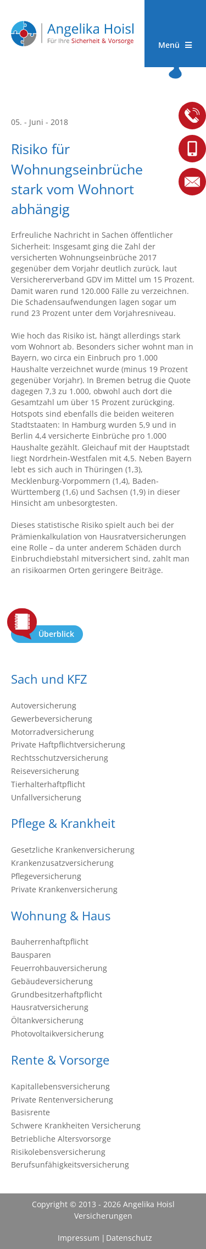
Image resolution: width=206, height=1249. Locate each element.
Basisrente (30, 1112)
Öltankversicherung (47, 1020)
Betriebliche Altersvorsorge (61, 1138)
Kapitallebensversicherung (60, 1086)
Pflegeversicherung (46, 876)
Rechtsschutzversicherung (59, 757)
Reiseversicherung (45, 771)
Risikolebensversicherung (58, 1152)
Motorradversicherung (52, 732)
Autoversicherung (43, 705)
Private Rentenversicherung (62, 1099)
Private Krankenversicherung (64, 889)
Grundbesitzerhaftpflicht (56, 994)
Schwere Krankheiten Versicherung (76, 1125)
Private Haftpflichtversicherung (68, 744)
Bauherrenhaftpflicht (49, 941)
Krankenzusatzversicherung (62, 863)
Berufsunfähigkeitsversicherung (70, 1164)
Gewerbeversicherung (51, 718)
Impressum (78, 1237)
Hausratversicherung (49, 1007)
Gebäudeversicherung (52, 981)
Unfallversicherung (46, 797)
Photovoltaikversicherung (57, 1033)
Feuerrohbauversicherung (59, 968)
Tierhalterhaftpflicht (48, 784)
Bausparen (31, 955)
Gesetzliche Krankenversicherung (73, 849)
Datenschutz (129, 1237)
